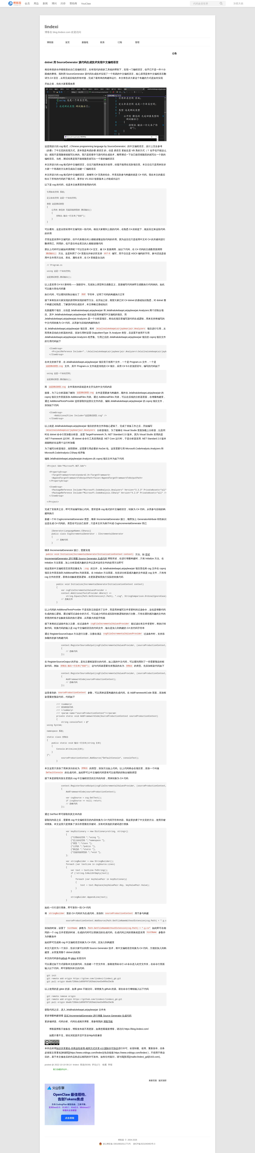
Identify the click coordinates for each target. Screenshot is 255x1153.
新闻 (45, 3)
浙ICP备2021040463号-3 (144, 1144)
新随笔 (85, 42)
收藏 (104, 1064)
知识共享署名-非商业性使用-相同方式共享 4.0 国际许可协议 (87, 1048)
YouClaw (86, 3)
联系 (102, 42)
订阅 (120, 42)
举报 (110, 1064)
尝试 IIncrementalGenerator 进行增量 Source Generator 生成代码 (98, 1015)
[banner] (13, 3)
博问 (54, 3)
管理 (137, 42)
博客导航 (108, 1021)
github (64, 958)
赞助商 (73, 3)
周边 (36, 3)
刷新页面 (153, 1080)
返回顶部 (162, 1080)
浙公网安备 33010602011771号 (115, 1144)
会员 (27, 3)
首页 (67, 42)
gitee (73, 958)
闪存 (63, 3)
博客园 (50, 42)
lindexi (51, 26)
